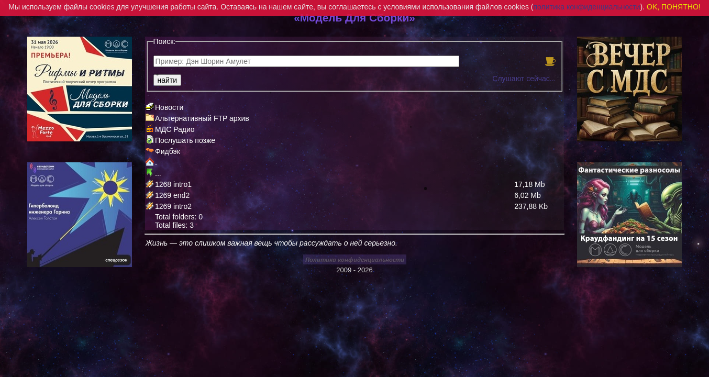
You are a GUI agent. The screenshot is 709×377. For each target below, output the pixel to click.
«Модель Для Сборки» (354, 18)
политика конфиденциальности (587, 7)
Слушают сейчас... (524, 78)
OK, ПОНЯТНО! (674, 7)
